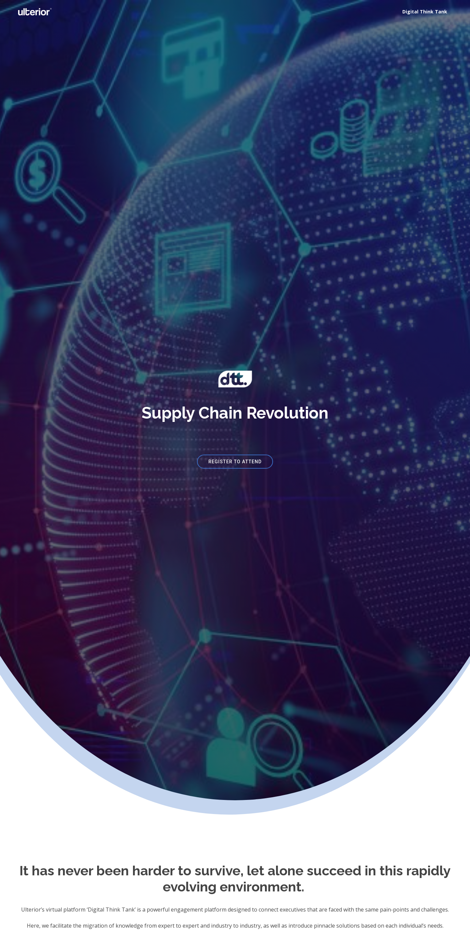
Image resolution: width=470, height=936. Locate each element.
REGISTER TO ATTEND (235, 463)
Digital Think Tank (424, 11)
